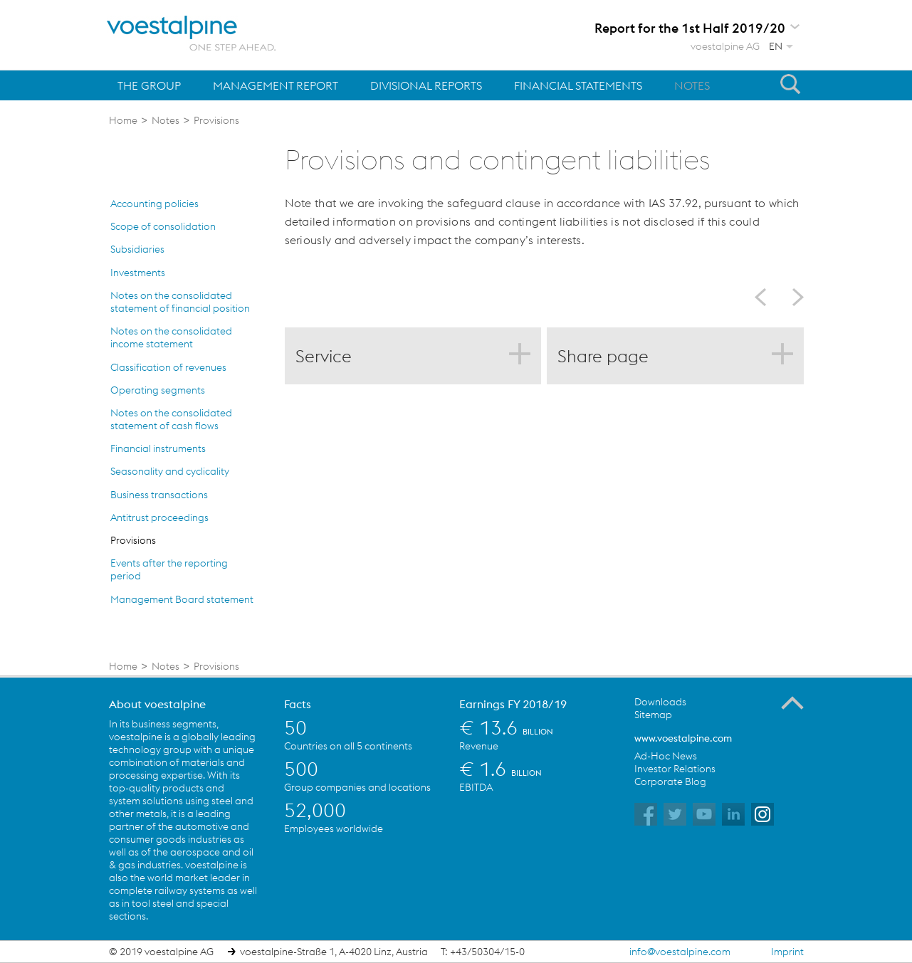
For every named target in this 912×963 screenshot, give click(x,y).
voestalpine (191, 33)
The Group (149, 85)
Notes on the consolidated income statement (171, 337)
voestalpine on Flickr (733, 814)
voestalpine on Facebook (645, 814)
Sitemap (653, 714)
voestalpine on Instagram (762, 814)
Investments (137, 272)
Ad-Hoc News (665, 755)
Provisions (133, 540)
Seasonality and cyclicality (169, 471)
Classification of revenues (168, 367)
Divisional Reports (426, 85)
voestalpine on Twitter (675, 814)
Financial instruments (158, 448)
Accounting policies (154, 203)
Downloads (660, 701)
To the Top (792, 703)
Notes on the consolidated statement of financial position (180, 302)
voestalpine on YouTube (704, 814)
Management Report (275, 85)
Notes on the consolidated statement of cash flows (171, 419)
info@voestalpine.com (679, 951)
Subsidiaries (137, 249)
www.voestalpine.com (683, 738)
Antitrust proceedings (159, 517)
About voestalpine (157, 704)
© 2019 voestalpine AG (161, 951)
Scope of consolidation (163, 226)
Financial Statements (578, 85)
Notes (692, 85)
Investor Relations (675, 768)
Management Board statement (181, 599)
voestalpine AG (725, 46)
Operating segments (157, 390)
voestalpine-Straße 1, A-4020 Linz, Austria (334, 951)
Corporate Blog (670, 781)
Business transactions (159, 494)
